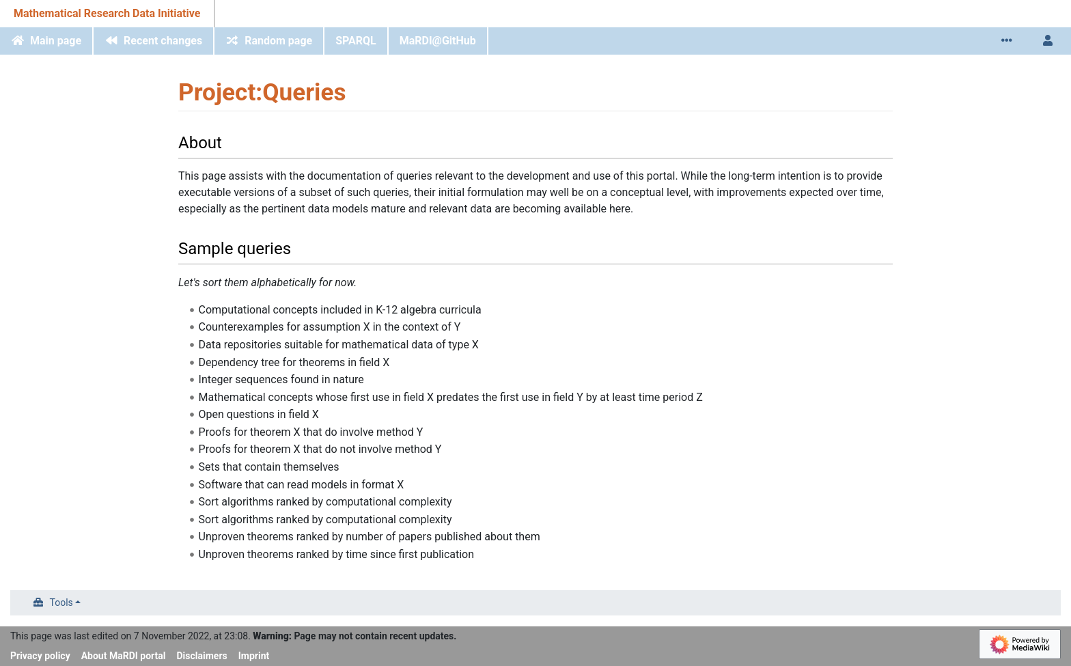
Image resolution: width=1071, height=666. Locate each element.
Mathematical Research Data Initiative (107, 13)
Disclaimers (202, 655)
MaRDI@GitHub (438, 40)
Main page (55, 40)
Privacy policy (40, 655)
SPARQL (355, 40)
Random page (278, 40)
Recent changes (163, 40)
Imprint (254, 655)
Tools (61, 602)
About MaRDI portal (123, 655)
